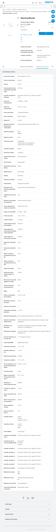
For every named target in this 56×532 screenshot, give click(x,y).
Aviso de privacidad (33, 526)
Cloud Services (31, 529)
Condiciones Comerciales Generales (45, 526)
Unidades (50, 22)
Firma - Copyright (25, 526)
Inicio (4, 9)
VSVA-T (49, 11)
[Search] (28, 6)
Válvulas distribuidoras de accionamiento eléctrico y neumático (16, 11)
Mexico (40, 3)
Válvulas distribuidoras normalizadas (39, 11)
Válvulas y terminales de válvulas (19, 9)
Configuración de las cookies (40, 529)
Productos (8, 9)
